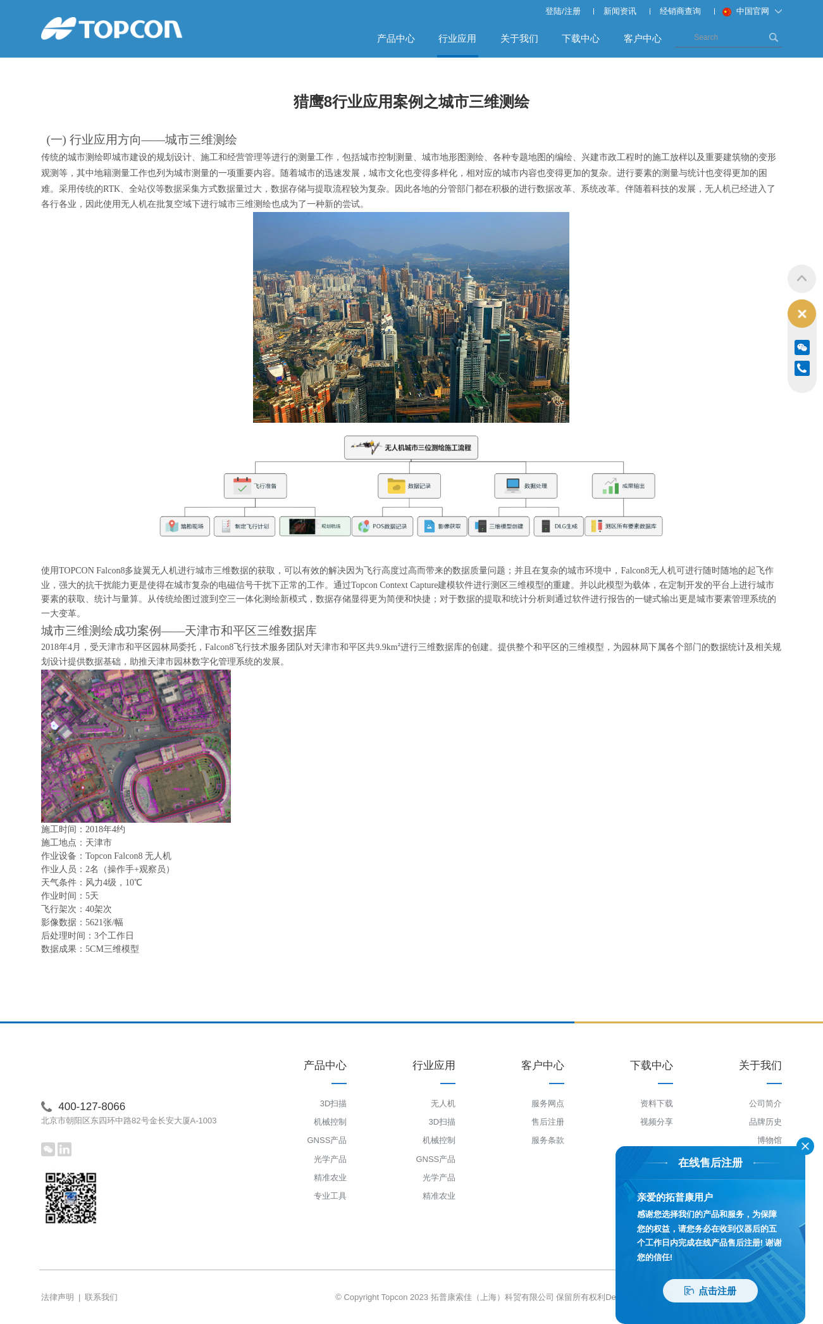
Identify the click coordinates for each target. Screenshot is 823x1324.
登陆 (553, 11)
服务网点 (547, 1103)
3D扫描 (333, 1103)
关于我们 (519, 38)
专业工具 (330, 1196)
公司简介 (765, 1103)
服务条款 (547, 1141)
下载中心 (581, 38)
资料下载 (656, 1103)
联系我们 (101, 1297)
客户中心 (643, 38)
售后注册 (547, 1122)
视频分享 (656, 1122)
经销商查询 (680, 11)
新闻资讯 (619, 11)
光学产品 (330, 1159)
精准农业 (330, 1177)
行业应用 (457, 45)
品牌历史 (765, 1122)
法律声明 (57, 1297)
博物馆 (769, 1141)
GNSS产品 (327, 1141)
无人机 (443, 1103)
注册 (572, 11)
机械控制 (330, 1122)
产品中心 (396, 38)
